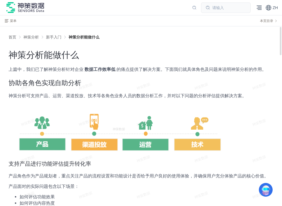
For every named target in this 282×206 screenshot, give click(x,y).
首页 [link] (12, 37)
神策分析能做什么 (84, 37)
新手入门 (53, 37)
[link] (31, 37)
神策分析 (31, 37)
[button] (271, 8)
